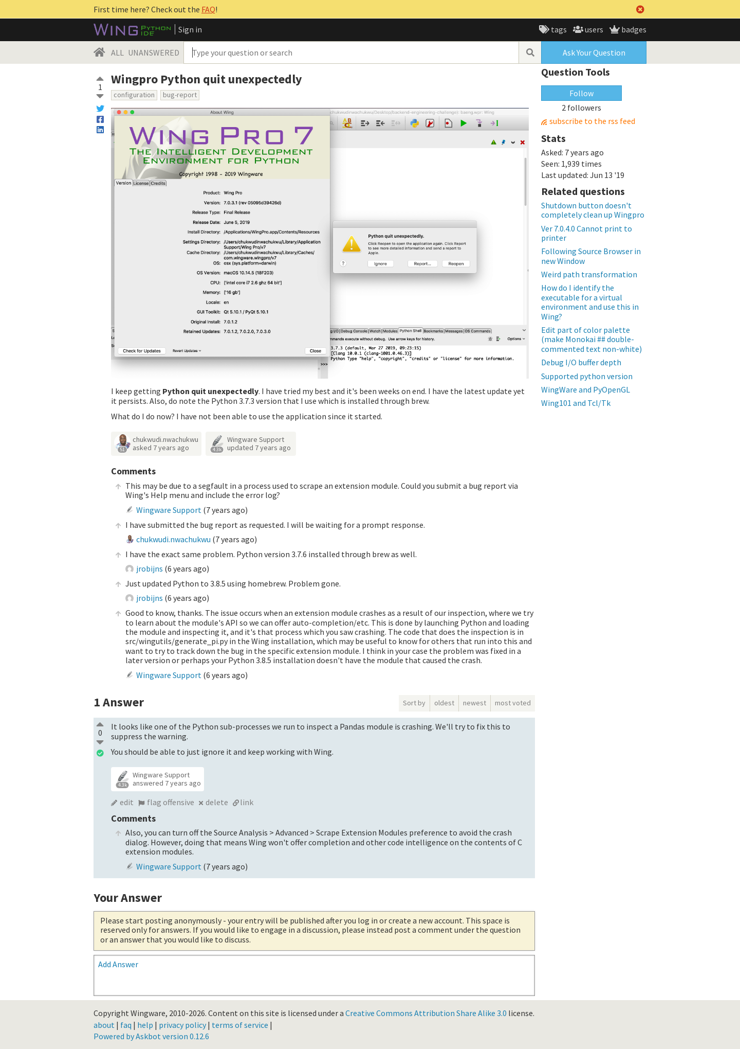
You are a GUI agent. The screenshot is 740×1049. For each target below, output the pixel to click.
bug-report (180, 94)
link (246, 802)
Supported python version (587, 376)
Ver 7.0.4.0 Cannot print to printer (586, 233)
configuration (134, 94)
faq (126, 1025)
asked (161, 447)
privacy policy (182, 1025)
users (593, 29)
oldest (444, 702)
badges (633, 29)
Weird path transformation (589, 274)
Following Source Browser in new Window (591, 255)
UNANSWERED (153, 52)
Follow (581, 93)
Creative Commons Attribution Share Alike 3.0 (426, 1013)
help (145, 1025)
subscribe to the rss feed (592, 121)
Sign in (190, 29)
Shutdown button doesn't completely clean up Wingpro (592, 210)
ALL (117, 52)
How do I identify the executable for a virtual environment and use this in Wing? (590, 301)
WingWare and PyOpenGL (585, 389)
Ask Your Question (594, 52)
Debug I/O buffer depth (581, 362)
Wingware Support (255, 439)
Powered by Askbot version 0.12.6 (151, 1036)
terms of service (240, 1025)
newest (474, 702)
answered (167, 783)
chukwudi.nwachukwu (165, 439)
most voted (513, 702)
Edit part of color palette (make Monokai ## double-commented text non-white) (591, 339)
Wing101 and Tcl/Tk (575, 403)
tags (558, 29)
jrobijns (149, 568)
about (104, 1025)
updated (259, 447)
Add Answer (118, 964)
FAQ (208, 9)
